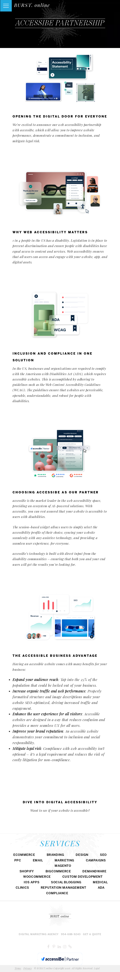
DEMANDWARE (94, 871)
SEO (103, 855)
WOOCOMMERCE (37, 876)
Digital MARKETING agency (38, 934)
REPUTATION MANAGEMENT (63, 887)
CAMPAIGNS (96, 860)
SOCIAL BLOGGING (66, 882)
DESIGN (82, 855)
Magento (63, 865)
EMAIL (38, 860)
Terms (17, 968)
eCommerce (24, 855)
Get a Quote (92, 934)
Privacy (27, 968)
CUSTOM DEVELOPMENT (82, 876)
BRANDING (55, 855)
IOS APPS (31, 882)
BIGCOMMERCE (58, 871)
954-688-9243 (71, 934)
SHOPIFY (26, 871)
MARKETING (64, 860)
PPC (17, 860)
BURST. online (32, 5)
